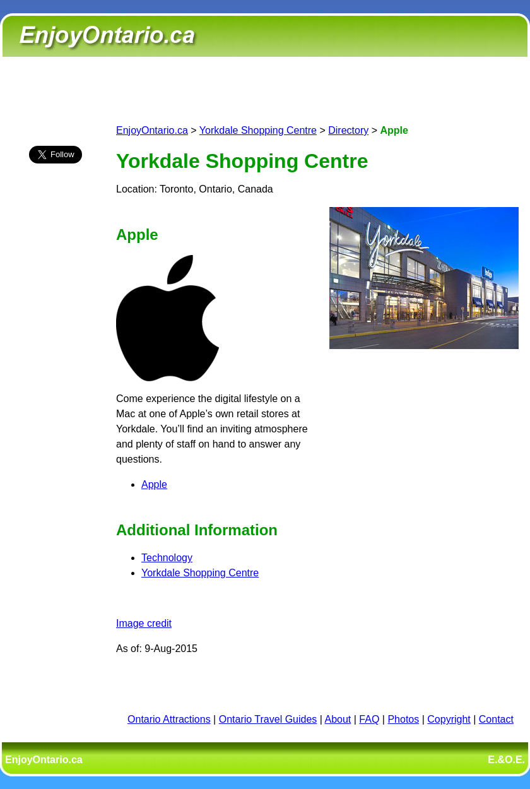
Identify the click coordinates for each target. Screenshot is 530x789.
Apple (154, 484)
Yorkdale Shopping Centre (258, 130)
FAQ (369, 719)
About (338, 719)
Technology (166, 557)
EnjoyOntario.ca (152, 130)
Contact (496, 719)
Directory (348, 130)
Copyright (448, 719)
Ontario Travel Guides (268, 719)
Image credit (144, 623)
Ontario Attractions (169, 719)
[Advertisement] (55, 395)
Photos (403, 719)
